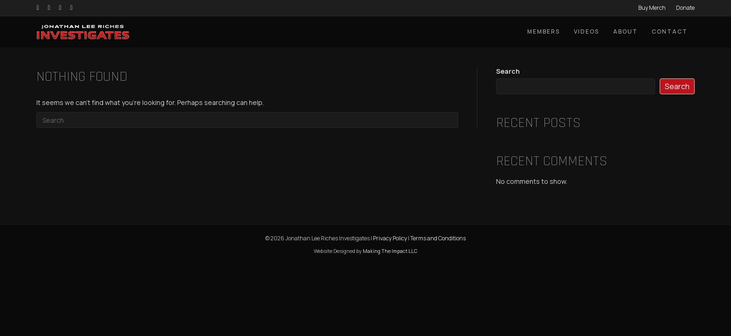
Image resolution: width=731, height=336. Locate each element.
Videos (586, 31)
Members (543, 31)
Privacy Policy (390, 238)
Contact (670, 31)
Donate (685, 8)
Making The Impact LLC (390, 250)
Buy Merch (652, 8)
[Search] (247, 120)
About (625, 31)
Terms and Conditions (438, 238)
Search (508, 71)
